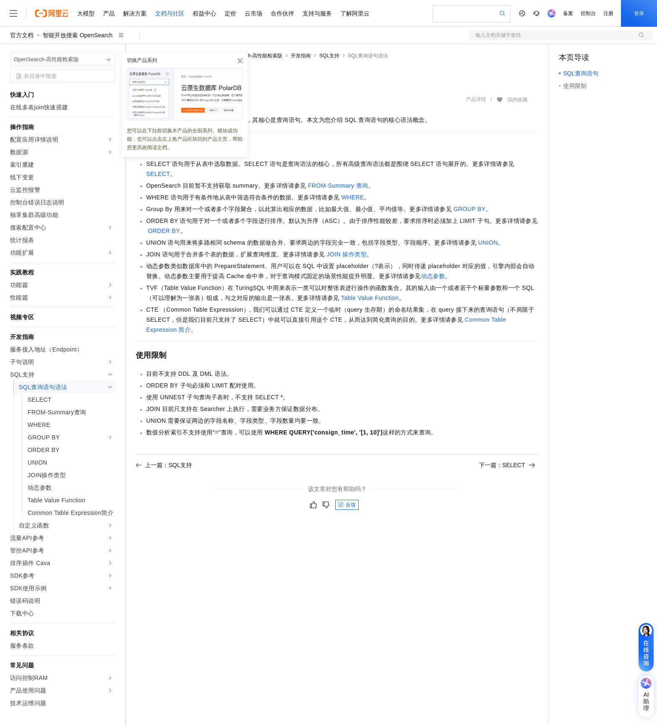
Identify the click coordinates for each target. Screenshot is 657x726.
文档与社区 (169, 13)
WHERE (352, 197)
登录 (639, 13)
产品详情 (476, 99)
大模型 (86, 13)
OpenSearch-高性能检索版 (252, 56)
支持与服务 (317, 13)
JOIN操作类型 (347, 254)
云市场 (253, 13)
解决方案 (135, 13)
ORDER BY (164, 230)
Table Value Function (370, 298)
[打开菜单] (13, 13)
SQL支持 (329, 56)
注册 (608, 13)
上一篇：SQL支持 (164, 465)
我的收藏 (517, 100)
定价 (230, 13)
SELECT (158, 174)
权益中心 (204, 13)
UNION (488, 242)
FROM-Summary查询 (338, 185)
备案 (568, 13)
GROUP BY (469, 209)
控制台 (588, 13)
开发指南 (301, 56)
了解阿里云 (355, 13)
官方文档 (22, 35)
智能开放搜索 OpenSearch (78, 35)
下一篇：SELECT (507, 465)
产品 (109, 13)
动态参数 (433, 276)
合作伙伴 (282, 13)
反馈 (347, 505)
